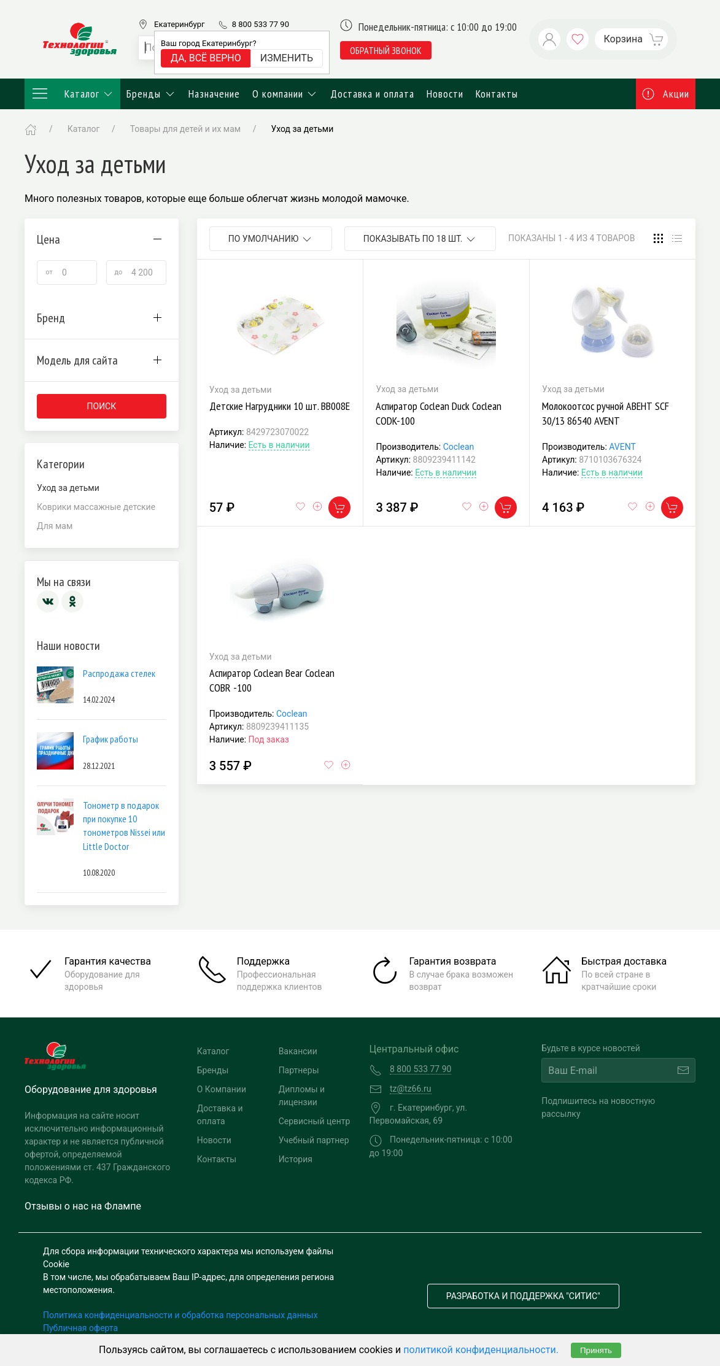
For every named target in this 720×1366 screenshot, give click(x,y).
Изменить (286, 58)
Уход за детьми (302, 129)
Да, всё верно (206, 58)
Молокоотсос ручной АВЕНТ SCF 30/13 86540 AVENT (605, 413)
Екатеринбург (179, 24)
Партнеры (299, 1070)
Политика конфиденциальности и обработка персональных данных (180, 1315)
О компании (285, 94)
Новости (445, 94)
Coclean (458, 447)
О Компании (221, 1089)
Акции (666, 94)
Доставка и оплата (372, 94)
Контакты (497, 94)
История (295, 1159)
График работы (110, 739)
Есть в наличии (279, 445)
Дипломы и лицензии (302, 1095)
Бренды (151, 94)
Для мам (54, 526)
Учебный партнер (314, 1140)
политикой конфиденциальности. (481, 1350)
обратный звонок (386, 50)
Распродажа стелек (119, 673)
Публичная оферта (80, 1328)
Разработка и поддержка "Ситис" (523, 1296)
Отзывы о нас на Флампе (83, 1206)
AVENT (622, 447)
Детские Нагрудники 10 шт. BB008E (279, 406)
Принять (596, 1350)
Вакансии (298, 1051)
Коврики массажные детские (96, 507)
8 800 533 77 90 (260, 24)
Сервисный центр (314, 1121)
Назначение (214, 94)
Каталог (72, 94)
